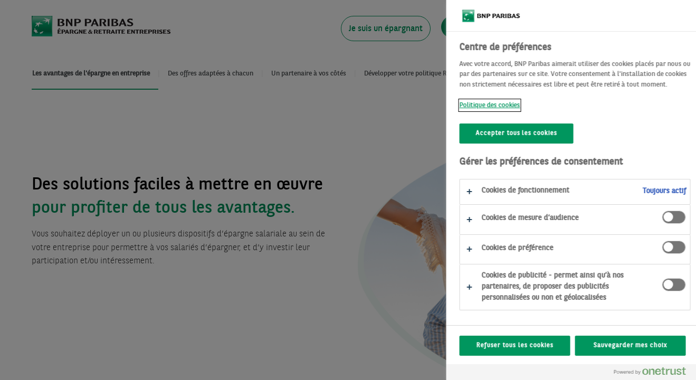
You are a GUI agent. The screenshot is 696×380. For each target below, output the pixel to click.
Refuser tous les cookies (544, 345)
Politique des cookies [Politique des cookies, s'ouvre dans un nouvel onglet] (519, 105)
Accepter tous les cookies (545, 133)
